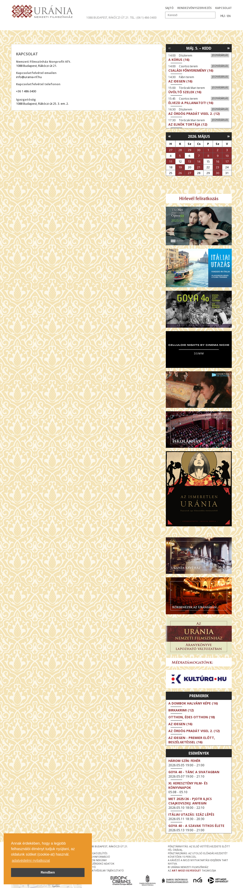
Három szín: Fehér (184, 760)
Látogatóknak (129, 26)
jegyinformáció (99, 856)
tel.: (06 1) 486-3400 (143, 18)
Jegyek (200, 26)
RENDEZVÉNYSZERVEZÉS (194, 8)
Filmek (22, 26)
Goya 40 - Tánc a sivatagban (193, 772)
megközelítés (97, 853)
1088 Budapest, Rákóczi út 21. (107, 18)
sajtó (92, 867)
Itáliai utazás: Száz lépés (191, 814)
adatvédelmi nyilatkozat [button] (31, 861)
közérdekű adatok (101, 863)
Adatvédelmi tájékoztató (106, 870)
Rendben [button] (48, 872)
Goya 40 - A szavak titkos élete (196, 825)
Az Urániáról (92, 26)
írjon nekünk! (97, 860)
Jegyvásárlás (220, 55)
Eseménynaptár (170, 26)
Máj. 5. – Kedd (198, 48)
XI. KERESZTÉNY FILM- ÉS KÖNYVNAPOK (188, 785)
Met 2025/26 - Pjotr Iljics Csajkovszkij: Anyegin (190, 801)
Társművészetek (53, 26)
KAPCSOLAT (223, 8)
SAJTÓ (169, 8)
